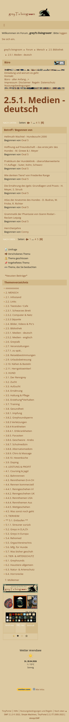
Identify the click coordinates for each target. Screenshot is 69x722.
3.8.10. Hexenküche (15, 457)
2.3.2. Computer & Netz (17, 315)
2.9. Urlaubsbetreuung (17, 359)
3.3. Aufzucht (11, 386)
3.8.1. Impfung (12, 413)
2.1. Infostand (12, 297)
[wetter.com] (24, 690)
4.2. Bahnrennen (13, 475)
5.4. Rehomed (12, 538)
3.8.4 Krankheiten (14, 426)
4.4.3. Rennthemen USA (18, 498)
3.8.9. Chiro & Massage (17, 453)
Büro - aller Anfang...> (16, 79)
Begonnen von (23, 130)
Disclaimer (25, 82)
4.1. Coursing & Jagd (15, 471)
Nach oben (9, 239)
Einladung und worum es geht (21, 73)
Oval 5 (25, 140)
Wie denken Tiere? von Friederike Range (27, 175)
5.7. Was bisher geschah (18, 551)
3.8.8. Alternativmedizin (17, 449)
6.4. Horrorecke (13, 574)
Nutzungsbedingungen (17, 85)
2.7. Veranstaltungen (16, 346)
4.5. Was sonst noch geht (18, 511)
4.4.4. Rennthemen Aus (17, 502)
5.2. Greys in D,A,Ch (15, 529)
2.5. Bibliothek (12, 328)
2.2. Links (9, 301)
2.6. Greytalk (11, 341)
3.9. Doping (11, 462)
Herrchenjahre (12, 228)
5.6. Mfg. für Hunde (15, 547)
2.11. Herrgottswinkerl (17, 368)
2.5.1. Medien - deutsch (17, 332)
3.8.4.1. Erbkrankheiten (17, 431)
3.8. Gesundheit (13, 408)
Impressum (10, 82)
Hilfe (16, 711)
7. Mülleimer (12, 580)
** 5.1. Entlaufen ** (15, 520)
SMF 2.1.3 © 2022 (12, 714)
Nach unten (9, 122)
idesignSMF (34, 718)
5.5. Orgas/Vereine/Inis (17, 542)
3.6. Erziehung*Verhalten (18, 399)
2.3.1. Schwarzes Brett (17, 310)
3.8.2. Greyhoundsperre (18, 417)
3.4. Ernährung (12, 390)
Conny (25, 231)
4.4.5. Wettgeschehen (16, 507)
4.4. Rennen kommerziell (18, 484)
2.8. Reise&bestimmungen (19, 355)
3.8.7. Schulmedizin (15, 444)
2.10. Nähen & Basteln (17, 364)
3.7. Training (11, 404)
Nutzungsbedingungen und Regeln (36, 711)
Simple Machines (28, 714)
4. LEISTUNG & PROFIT (17, 466)
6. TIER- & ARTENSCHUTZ (18, 556)
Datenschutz (48, 82)
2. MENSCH (10, 292)
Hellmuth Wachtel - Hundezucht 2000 (25, 136)
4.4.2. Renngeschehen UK (19, 493)
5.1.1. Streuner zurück (17, 524)
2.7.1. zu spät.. (12, 350)
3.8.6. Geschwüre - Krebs (18, 440)
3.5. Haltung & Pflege (16, 395)
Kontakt (8, 76)
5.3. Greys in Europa (16, 533)
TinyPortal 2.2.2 (45, 714)
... (34, 122)
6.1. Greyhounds (13, 560)
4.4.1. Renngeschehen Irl (18, 489)
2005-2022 (59, 714)
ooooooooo (11, 288)
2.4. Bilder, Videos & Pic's (18, 324)
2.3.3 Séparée (12, 319)
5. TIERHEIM (11, 516)
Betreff (8, 130)
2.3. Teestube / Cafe (15, 306)
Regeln (36, 82)
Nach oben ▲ (60, 711)
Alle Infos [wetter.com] (38, 689)
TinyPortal (6, 711)
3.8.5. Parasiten (13, 435)
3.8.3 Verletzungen (15, 422)
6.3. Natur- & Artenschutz (18, 569)
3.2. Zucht (10, 382)
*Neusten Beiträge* (16, 275)
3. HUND (9, 373)
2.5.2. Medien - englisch (17, 337)
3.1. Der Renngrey (14, 377)
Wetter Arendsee (30, 650)
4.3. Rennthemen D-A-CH (18, 480)
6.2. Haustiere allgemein (18, 565)
